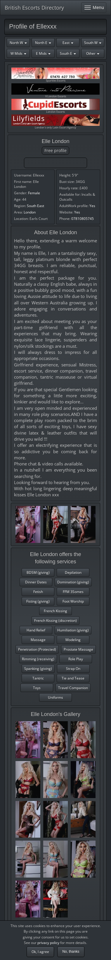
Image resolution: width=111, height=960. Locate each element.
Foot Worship (73, 601)
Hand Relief (36, 630)
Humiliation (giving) (73, 630)
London (30, 212)
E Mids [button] (43, 53)
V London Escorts (55, 90)
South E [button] (68, 53)
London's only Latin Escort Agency (55, 121)
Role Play (75, 659)
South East (35, 205)
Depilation (73, 572)
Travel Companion (73, 687)
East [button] (68, 42)
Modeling (73, 639)
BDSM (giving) (38, 572)
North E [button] (43, 42)
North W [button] (18, 42)
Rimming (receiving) (38, 659)
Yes (92, 205)
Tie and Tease (73, 678)
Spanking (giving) (38, 668)
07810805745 (82, 218)
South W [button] (92, 42)
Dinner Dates (36, 582)
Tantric (38, 678)
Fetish (38, 591)
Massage (38, 639)
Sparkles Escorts (55, 75)
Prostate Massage (78, 649)
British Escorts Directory (34, 7)
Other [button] (92, 53)
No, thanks (70, 952)
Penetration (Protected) (37, 649)
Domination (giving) (73, 582)
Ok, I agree (40, 951)
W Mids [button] (18, 53)
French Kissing (55, 610)
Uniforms (55, 697)
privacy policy (48, 942)
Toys (37, 687)
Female (34, 192)
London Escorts (55, 106)
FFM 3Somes (73, 591)
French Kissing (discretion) (55, 620)
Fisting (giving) (38, 601)
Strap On (73, 668)
